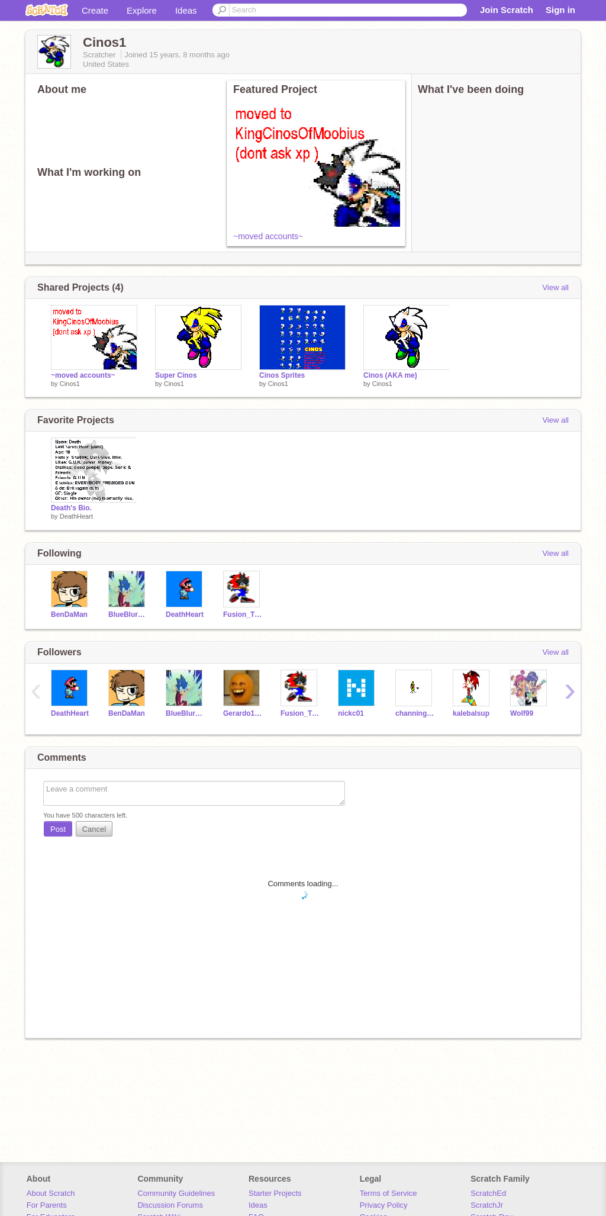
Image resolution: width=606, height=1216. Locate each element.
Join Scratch (506, 10)
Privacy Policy (384, 1205)
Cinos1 (70, 383)
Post (58, 829)
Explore (142, 10)
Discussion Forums (170, 1205)
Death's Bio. (71, 508)
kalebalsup (471, 713)
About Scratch (51, 1193)
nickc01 (351, 713)
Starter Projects (275, 1193)
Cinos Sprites (282, 375)
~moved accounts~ (268, 236)
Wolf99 (521, 713)
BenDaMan (69, 614)
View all (555, 287)
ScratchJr (486, 1205)
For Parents (47, 1205)
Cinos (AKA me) (390, 375)
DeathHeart (76, 516)
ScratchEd (488, 1193)
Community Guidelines (176, 1193)
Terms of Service (388, 1193)
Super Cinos (176, 375)
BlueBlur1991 (128, 614)
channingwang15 (415, 713)
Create (95, 10)
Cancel (94, 829)
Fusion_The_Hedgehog (243, 614)
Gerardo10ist (243, 713)
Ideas (186, 10)
